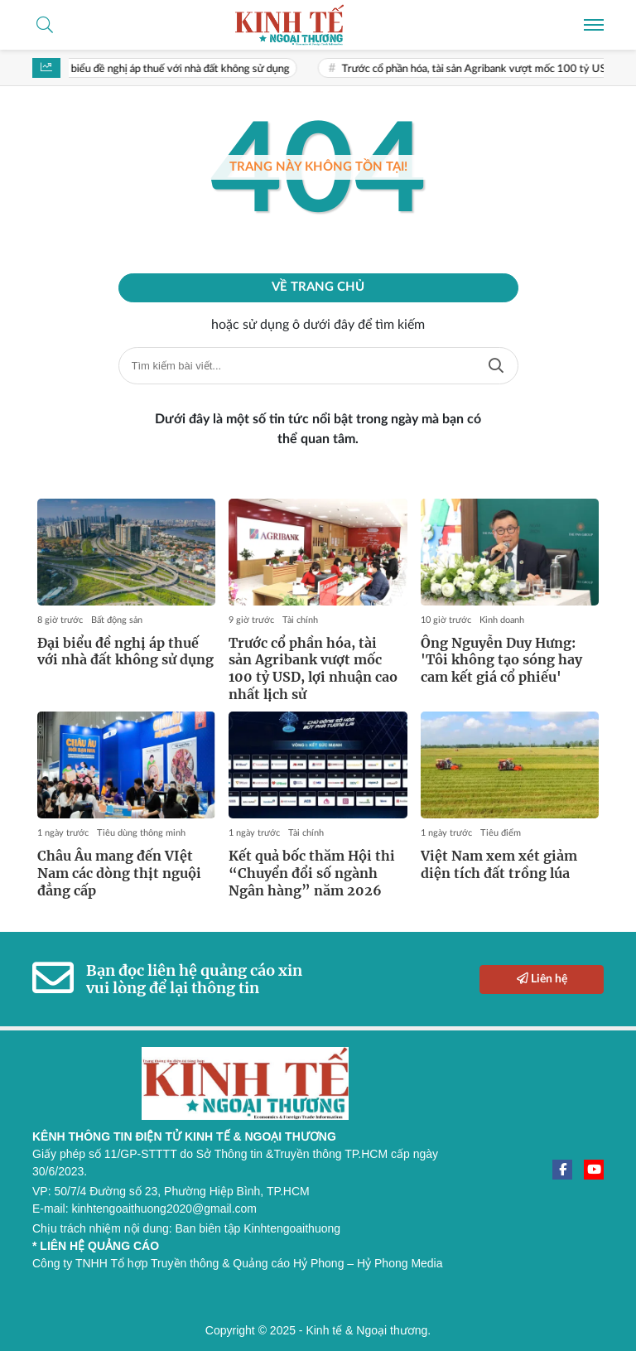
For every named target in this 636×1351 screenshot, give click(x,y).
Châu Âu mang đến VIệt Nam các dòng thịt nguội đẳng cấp (119, 873)
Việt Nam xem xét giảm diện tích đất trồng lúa (499, 864)
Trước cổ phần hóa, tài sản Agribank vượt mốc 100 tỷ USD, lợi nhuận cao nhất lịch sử (313, 668)
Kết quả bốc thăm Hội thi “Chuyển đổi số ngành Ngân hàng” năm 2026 (312, 873)
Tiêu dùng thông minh (141, 832)
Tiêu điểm (500, 832)
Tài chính (300, 620)
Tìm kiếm (496, 365)
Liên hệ (542, 978)
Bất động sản (116, 620)
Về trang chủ (318, 287)
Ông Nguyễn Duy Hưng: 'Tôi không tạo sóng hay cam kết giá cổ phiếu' (501, 660)
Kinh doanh (501, 620)
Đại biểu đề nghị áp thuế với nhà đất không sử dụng (176, 69)
